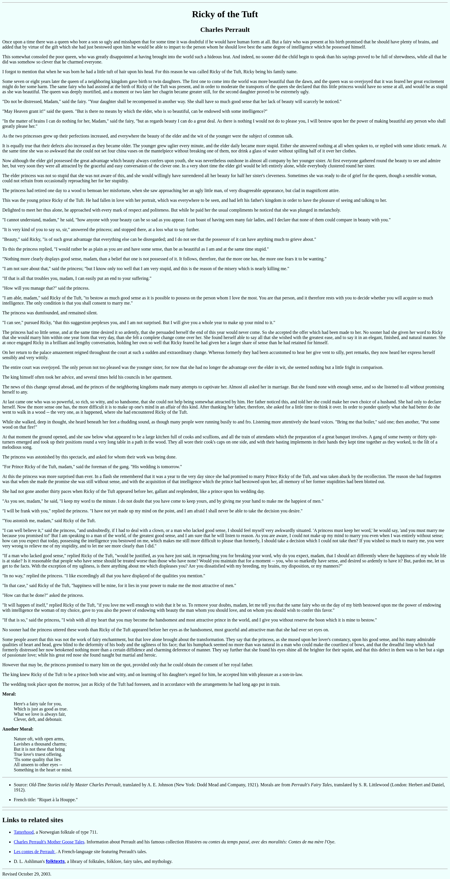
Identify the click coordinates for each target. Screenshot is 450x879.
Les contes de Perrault (35, 851)
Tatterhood (24, 832)
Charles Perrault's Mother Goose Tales (49, 841)
